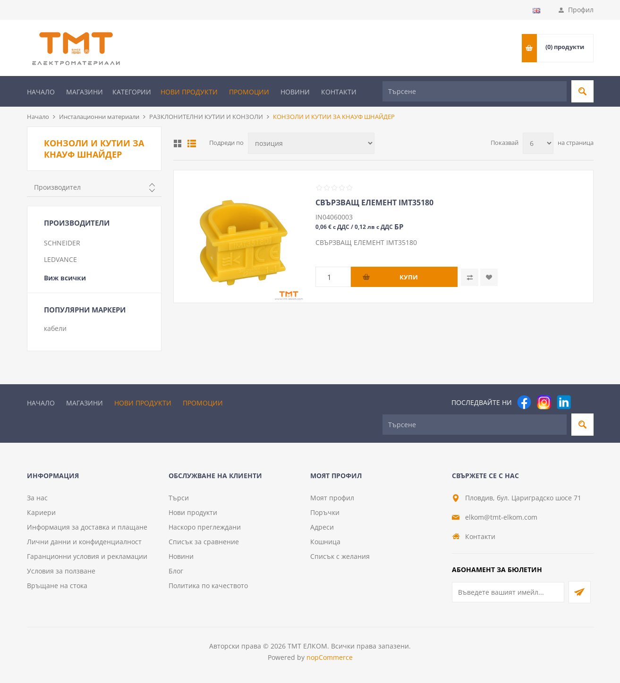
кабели (55, 328)
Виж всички (65, 277)
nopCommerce (329, 657)
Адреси (322, 527)
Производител (57, 187)
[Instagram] (544, 402)
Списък (191, 143)
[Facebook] (524, 402)
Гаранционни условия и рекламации (87, 556)
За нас (37, 497)
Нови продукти (189, 91)
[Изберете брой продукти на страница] (538, 143)
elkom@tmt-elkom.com (501, 517)
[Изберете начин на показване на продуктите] (311, 143)
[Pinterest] (583, 402)
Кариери (41, 512)
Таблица (177, 143)
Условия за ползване (61, 570)
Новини (295, 91)
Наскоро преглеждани (205, 527)
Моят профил (332, 497)
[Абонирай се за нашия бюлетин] (508, 592)
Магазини (84, 91)
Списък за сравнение (204, 541)
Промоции (249, 91)
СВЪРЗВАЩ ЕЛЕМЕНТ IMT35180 (374, 202)
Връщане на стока (57, 585)
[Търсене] (474, 91)
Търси (179, 497)
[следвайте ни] (563, 402)
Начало (41, 91)
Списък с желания (340, 556)
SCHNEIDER (62, 242)
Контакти (339, 91)
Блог (176, 570)
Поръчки (325, 512)
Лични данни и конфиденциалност (84, 541)
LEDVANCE (60, 259)
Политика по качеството (208, 585)
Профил (581, 9)
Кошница (325, 541)
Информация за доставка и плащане (87, 527)
